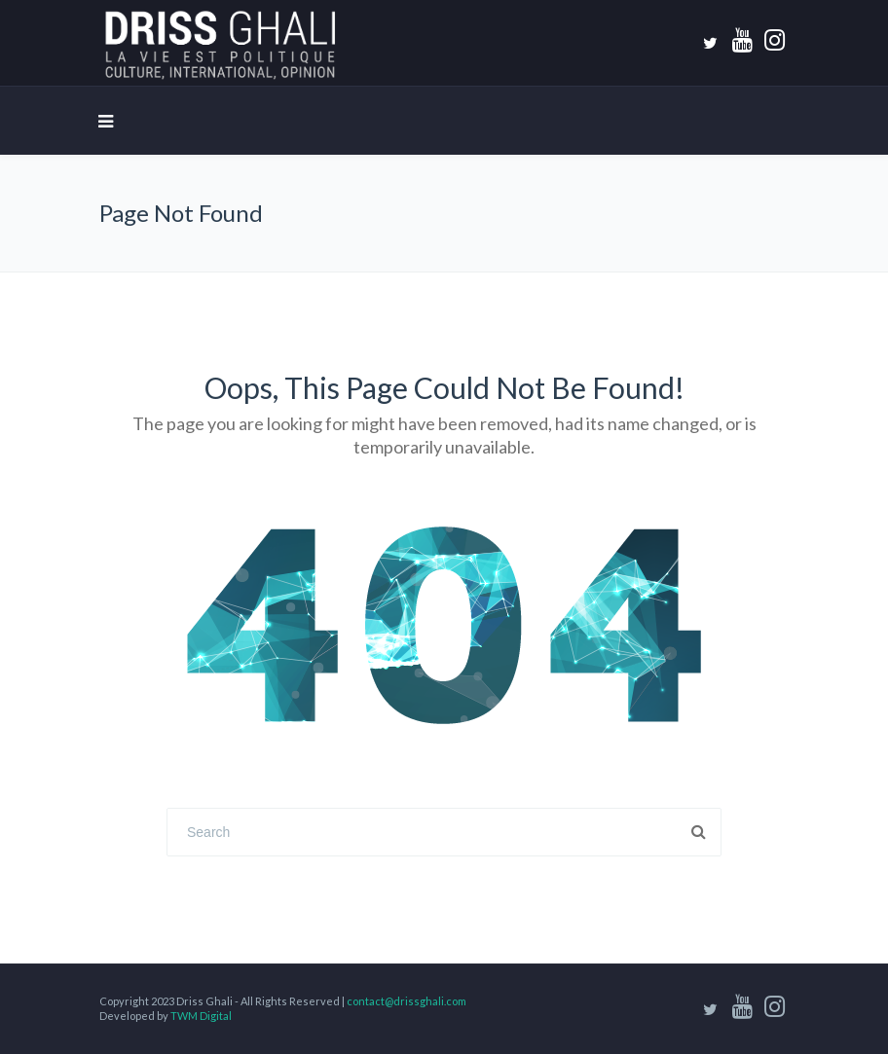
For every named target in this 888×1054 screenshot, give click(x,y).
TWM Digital (201, 1015)
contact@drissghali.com (406, 1001)
